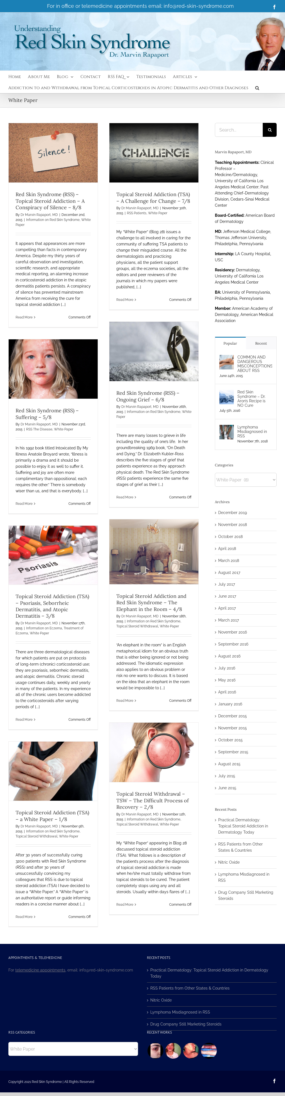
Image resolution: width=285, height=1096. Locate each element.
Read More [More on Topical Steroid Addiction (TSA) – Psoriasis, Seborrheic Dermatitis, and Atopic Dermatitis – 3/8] (24, 720)
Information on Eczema (44, 628)
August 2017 (229, 572)
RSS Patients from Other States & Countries (190, 988)
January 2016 (230, 704)
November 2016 (232, 632)
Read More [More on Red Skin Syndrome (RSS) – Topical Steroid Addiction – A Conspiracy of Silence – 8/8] (24, 317)
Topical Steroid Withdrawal (137, 626)
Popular (230, 343)
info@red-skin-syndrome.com (199, 6)
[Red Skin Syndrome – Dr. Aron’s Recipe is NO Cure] (226, 392)
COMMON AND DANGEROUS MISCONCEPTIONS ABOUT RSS (254, 364)
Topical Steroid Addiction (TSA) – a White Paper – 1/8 (52, 815)
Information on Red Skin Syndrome (53, 220)
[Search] (270, 130)
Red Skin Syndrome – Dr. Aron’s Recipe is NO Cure (251, 399)
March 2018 (228, 560)
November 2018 (232, 524)
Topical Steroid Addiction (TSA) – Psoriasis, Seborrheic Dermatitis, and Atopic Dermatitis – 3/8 (52, 606)
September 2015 (233, 752)
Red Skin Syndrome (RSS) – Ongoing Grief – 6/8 (148, 396)
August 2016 (229, 656)
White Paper (157, 213)
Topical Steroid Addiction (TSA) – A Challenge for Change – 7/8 (153, 197)
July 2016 (226, 668)
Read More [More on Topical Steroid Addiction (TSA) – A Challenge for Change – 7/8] (124, 300)
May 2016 (226, 680)
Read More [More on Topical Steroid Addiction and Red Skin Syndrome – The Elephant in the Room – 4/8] (124, 701)
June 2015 (227, 788)
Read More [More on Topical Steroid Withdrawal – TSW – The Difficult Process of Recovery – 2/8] (124, 905)
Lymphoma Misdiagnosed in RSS (252, 431)
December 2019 (232, 512)
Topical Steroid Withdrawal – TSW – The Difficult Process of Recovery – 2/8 (152, 800)
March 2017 (228, 620)
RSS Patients (136, 213)
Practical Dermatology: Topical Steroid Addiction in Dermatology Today (243, 826)
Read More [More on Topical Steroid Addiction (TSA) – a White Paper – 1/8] (24, 917)
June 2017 (227, 596)
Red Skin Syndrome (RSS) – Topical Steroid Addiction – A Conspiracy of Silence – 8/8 (50, 201)
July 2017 (226, 584)
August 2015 (229, 764)
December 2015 (232, 716)
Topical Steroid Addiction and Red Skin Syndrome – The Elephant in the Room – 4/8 (151, 602)
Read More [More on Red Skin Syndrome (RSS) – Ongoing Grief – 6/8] (124, 497)
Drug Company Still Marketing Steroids (186, 1024)
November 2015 (232, 728)
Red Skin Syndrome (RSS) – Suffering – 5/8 (47, 413)
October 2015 (230, 740)
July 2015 (226, 776)
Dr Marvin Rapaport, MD (39, 215)
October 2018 (230, 536)
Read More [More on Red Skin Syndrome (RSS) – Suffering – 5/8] (24, 504)
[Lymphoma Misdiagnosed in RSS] (226, 427)
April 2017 (227, 608)
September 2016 (233, 644)
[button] (257, 87)
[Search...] (239, 130)
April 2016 (227, 692)
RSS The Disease (39, 429)
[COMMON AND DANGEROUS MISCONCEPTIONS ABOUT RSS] (226, 357)
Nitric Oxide (229, 862)
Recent (261, 343)
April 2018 (227, 548)
